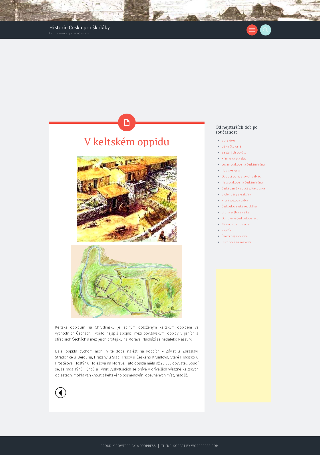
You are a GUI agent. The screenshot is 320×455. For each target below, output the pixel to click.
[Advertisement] (160, 72)
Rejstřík (226, 230)
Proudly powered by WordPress (128, 446)
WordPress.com (205, 446)
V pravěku (228, 140)
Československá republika (239, 206)
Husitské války (231, 170)
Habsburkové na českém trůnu (242, 182)
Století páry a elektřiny (237, 194)
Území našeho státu (235, 236)
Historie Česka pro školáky (79, 27)
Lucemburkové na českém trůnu (243, 164)
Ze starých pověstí (234, 152)
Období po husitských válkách (242, 176)
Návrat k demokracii (235, 224)
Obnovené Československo (240, 218)
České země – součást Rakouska (243, 188)
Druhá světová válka (235, 212)
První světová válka (235, 200)
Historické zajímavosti (236, 242)
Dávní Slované (231, 146)
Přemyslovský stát (234, 158)
